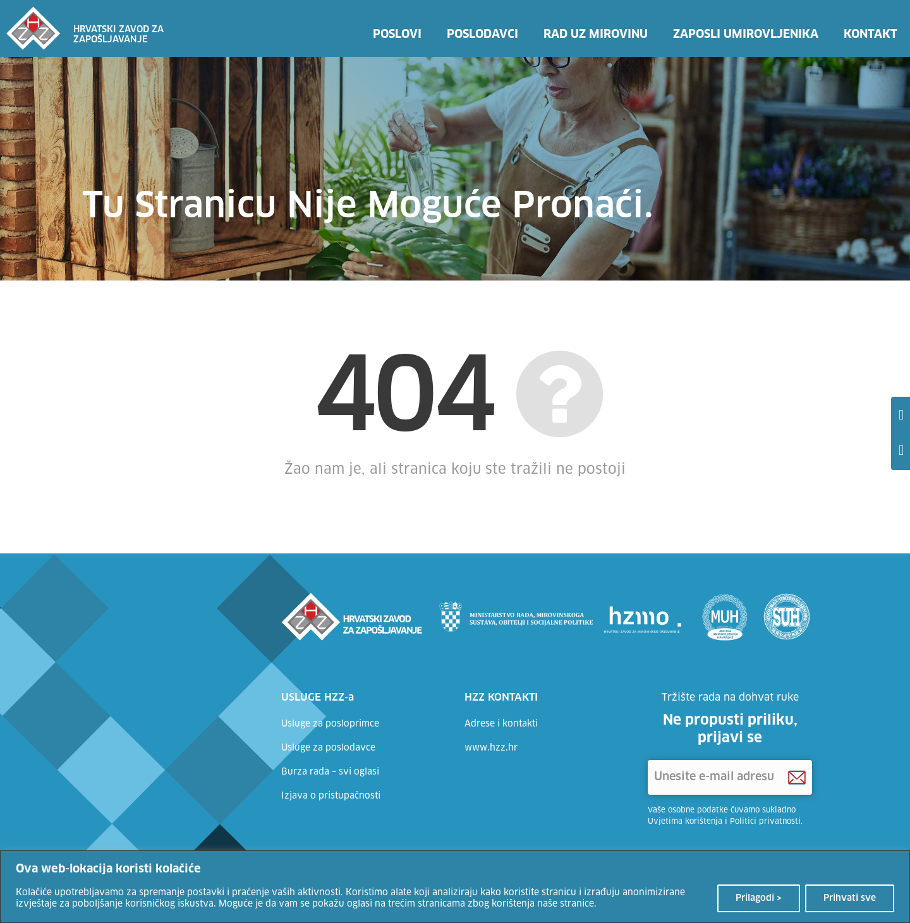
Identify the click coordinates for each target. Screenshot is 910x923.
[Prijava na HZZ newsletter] (797, 777)
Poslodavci (482, 34)
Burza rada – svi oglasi (330, 772)
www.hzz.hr (491, 748)
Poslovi (397, 34)
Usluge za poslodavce (328, 748)
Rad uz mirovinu (595, 34)
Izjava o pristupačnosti (330, 796)
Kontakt (870, 34)
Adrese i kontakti (501, 724)
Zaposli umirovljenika (745, 34)
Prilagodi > (759, 898)
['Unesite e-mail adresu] (730, 777)
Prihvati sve (849, 898)
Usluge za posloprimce (330, 724)
